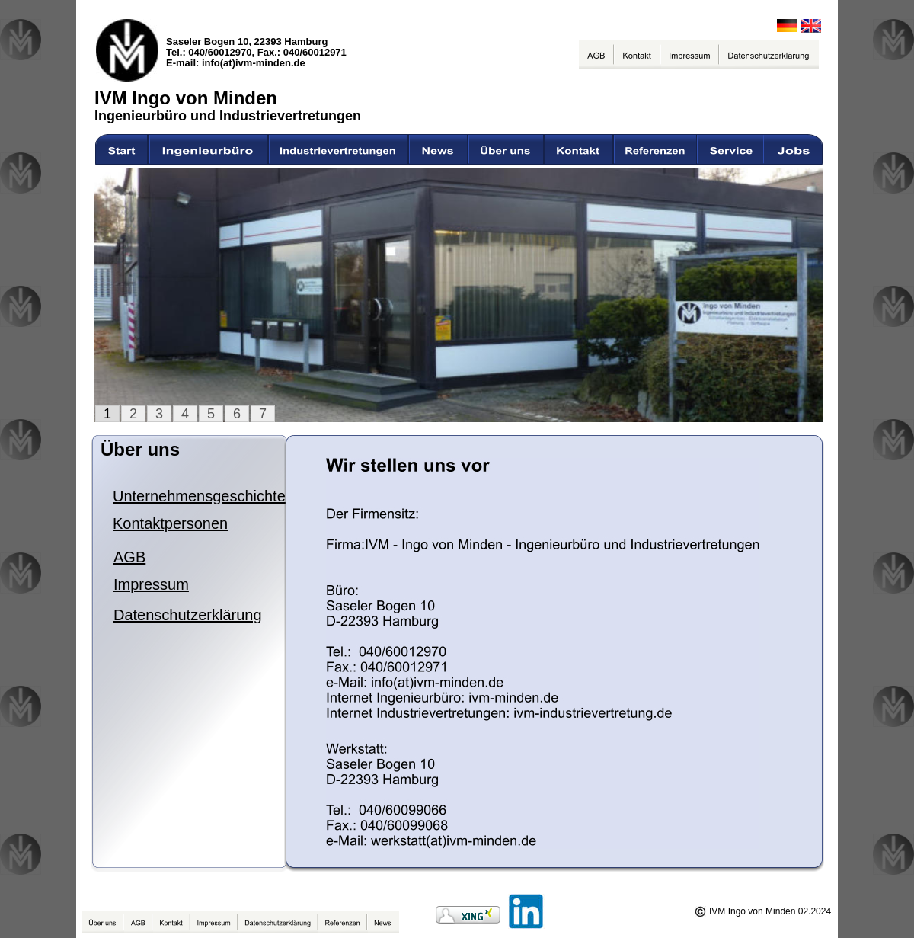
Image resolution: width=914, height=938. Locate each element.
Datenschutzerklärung (187, 615)
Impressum (151, 584)
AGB (129, 557)
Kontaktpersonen (170, 523)
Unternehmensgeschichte (199, 496)
